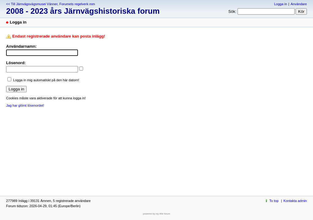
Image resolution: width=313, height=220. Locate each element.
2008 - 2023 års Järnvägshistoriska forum (83, 11)
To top (273, 201)
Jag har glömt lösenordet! (25, 105)
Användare (299, 4)
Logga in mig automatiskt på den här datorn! (46, 80)
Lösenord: (16, 63)
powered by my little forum (156, 213)
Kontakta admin (295, 201)
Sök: (232, 11)
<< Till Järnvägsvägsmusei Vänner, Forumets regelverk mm (50, 4)
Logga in (280, 4)
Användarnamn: (21, 46)
